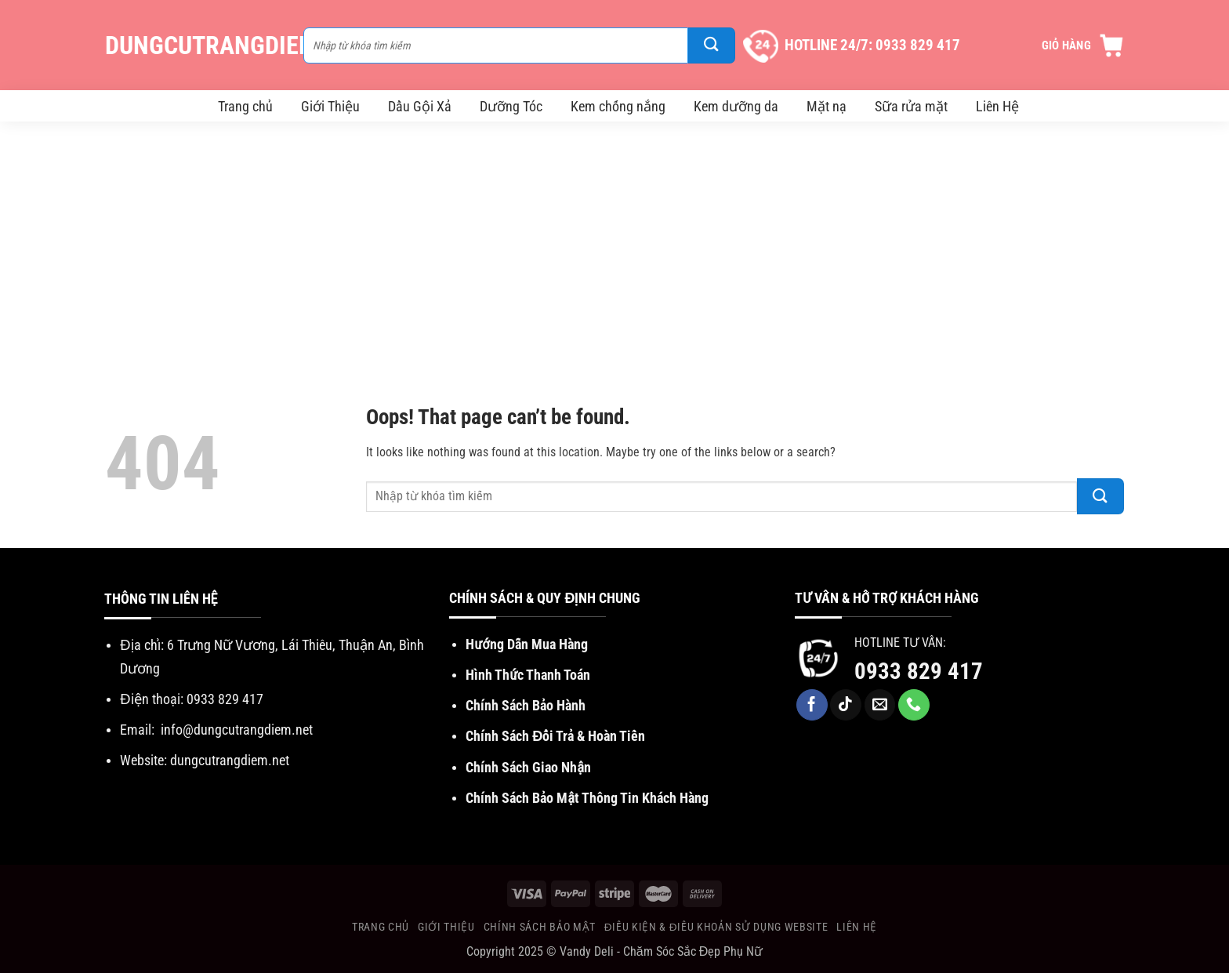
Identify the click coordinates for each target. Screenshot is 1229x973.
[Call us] (914, 705)
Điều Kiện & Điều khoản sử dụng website (716, 926)
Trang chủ (245, 106)
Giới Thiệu (330, 106)
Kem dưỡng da (736, 106)
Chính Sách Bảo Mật (540, 926)
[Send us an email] (880, 705)
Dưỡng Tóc (511, 106)
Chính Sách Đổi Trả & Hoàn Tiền (555, 736)
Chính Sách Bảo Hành (525, 705)
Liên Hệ (997, 106)
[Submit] (711, 45)
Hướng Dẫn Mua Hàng (526, 644)
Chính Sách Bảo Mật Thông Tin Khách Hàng (587, 798)
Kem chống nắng (618, 106)
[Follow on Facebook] (812, 705)
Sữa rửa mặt (911, 106)
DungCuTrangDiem (196, 45)
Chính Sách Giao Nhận (528, 767)
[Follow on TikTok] (845, 705)
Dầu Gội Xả (419, 106)
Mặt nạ (827, 106)
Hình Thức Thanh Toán (528, 674)
